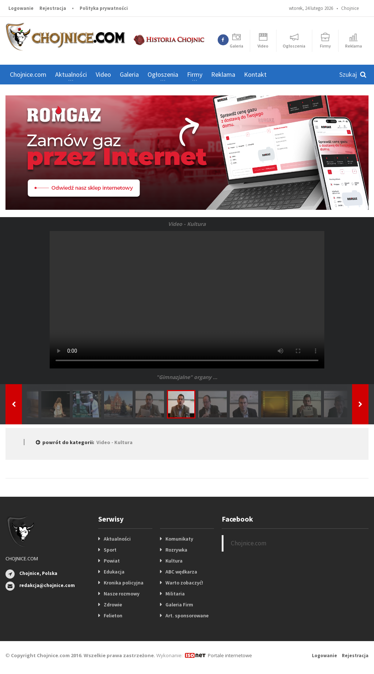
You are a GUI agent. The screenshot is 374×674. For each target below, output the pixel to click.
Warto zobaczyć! (184, 582)
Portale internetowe (230, 655)
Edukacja (114, 571)
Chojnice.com (28, 74)
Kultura (174, 560)
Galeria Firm (179, 604)
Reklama (223, 74)
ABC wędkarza (181, 571)
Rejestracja (52, 8)
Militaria (175, 593)
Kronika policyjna (124, 582)
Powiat (112, 560)
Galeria (129, 74)
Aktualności (117, 538)
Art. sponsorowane (187, 615)
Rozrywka (176, 549)
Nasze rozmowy (122, 593)
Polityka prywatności (104, 8)
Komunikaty (179, 538)
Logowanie (21, 8)
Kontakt (255, 74)
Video (103, 74)
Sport (110, 549)
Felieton (113, 615)
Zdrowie (113, 604)
